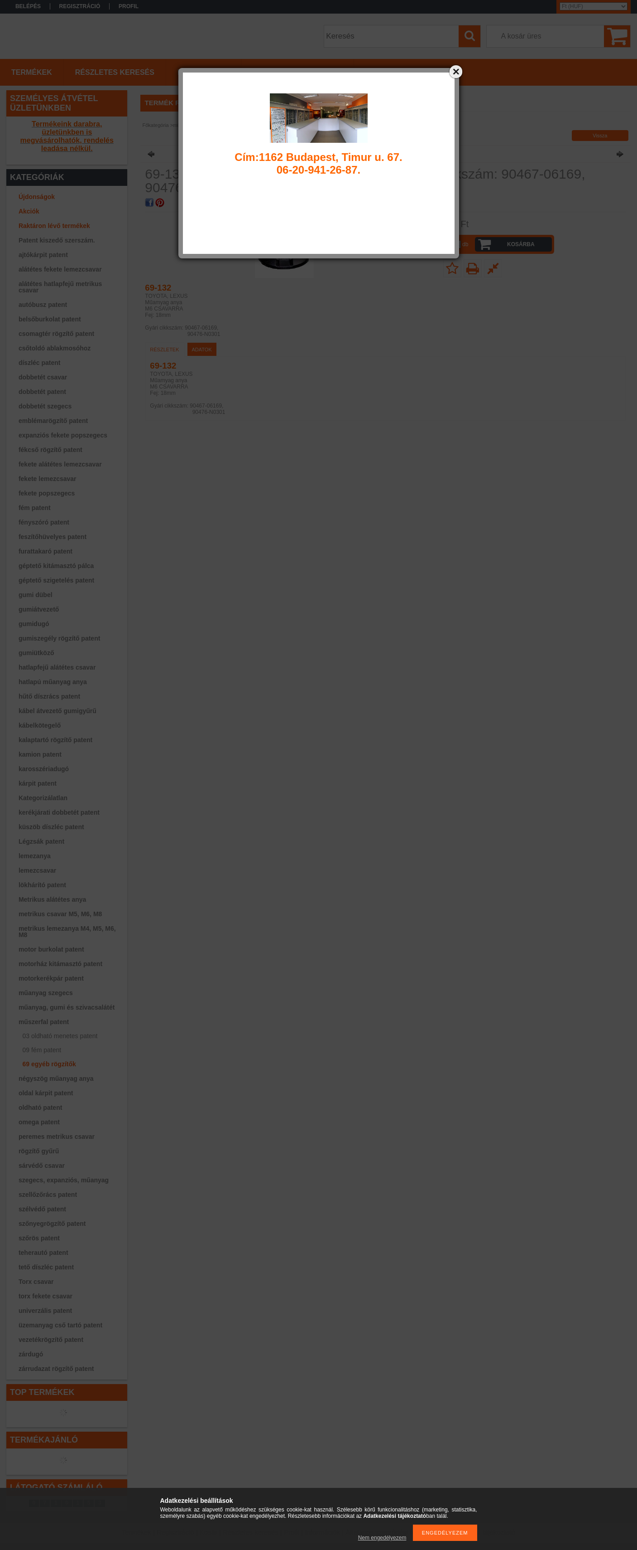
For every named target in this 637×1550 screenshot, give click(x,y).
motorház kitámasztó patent (60, 963)
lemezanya (35, 856)
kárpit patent (38, 783)
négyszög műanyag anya (56, 1078)
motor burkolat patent (51, 949)
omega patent (39, 1122)
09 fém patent (42, 1050)
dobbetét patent (42, 391)
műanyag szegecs (46, 992)
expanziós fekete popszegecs (63, 435)
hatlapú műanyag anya (53, 681)
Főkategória (156, 125)
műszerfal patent (44, 1021)
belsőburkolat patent (50, 319)
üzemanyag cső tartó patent (60, 1325)
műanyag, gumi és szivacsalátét (67, 1007)
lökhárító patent (42, 885)
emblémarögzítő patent (53, 420)
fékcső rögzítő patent (50, 449)
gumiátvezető (39, 609)
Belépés (28, 6)
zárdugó (31, 1354)
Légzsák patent (41, 841)
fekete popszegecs (47, 493)
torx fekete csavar (45, 1296)
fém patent (35, 507)
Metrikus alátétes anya (52, 899)
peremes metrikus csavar (57, 1136)
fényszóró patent (44, 522)
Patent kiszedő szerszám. (57, 240)
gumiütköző (36, 652)
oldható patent (40, 1107)
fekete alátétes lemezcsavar (60, 464)
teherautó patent (43, 1252)
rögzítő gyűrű (39, 1151)
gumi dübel (36, 594)
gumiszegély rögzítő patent (59, 638)
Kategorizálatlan (43, 798)
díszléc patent (40, 362)
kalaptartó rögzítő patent (55, 739)
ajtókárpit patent (43, 254)
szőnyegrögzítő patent (52, 1223)
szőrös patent (39, 1238)
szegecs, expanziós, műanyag (64, 1180)
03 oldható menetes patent (60, 1036)
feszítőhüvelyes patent (52, 536)
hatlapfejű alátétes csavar (57, 667)
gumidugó (34, 623)
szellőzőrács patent (48, 1194)
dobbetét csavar (43, 377)
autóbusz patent (43, 304)
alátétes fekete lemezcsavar (60, 269)
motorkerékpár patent (51, 978)
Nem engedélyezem (382, 1538)
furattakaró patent (45, 551)
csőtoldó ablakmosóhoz (55, 348)
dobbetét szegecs (45, 406)
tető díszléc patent (46, 1267)
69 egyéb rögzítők (49, 1064)
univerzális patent (45, 1310)
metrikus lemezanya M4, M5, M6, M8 (67, 931)
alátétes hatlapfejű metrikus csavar (60, 287)
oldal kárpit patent (46, 1093)
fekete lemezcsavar (48, 478)
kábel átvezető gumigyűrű (57, 710)
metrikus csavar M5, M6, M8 (60, 914)
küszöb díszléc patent (51, 827)
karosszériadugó (44, 769)
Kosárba (521, 244)
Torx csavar (36, 1281)
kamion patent (40, 754)
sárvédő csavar (42, 1165)
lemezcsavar (37, 870)
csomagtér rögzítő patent (56, 333)
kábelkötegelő (40, 725)
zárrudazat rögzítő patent (56, 1368)
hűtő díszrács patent (49, 696)
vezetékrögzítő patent (51, 1339)
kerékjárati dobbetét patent (59, 812)
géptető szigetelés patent (56, 580)
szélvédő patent (42, 1209)
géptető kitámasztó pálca (56, 565)
